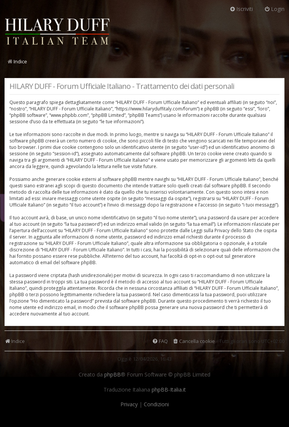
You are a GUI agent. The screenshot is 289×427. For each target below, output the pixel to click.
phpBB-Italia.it (169, 389)
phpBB (112, 374)
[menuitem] (193, 341)
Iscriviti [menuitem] (241, 8)
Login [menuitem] (274, 8)
